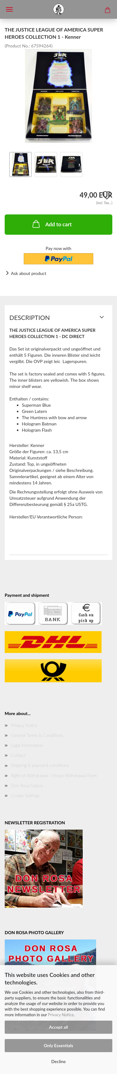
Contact (18, 755)
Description (29, 317)
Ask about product (28, 273)
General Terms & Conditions (37, 735)
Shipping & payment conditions (40, 765)
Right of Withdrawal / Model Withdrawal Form (54, 775)
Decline (58, 1061)
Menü (9, 9)
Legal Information (27, 745)
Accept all (58, 1027)
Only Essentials (58, 1045)
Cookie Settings (25, 795)
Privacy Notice (61, 1014)
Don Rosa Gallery (27, 785)
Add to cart (51, 224)
